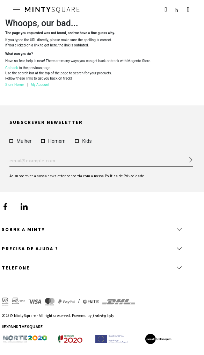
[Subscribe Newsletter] (187, 157)
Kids (83, 140)
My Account (40, 85)
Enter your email (101, 160)
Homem (53, 140)
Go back (11, 68)
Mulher (20, 140)
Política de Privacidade (124, 175)
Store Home (14, 85)
